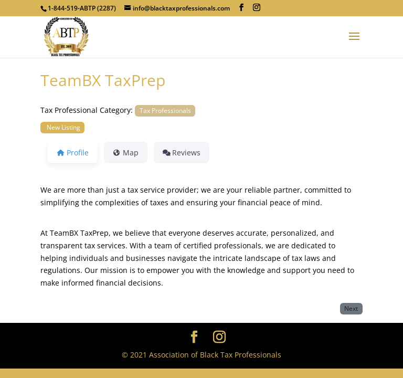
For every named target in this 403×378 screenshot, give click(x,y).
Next (351, 308)
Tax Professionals (165, 110)
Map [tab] (126, 153)
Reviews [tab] (182, 153)
